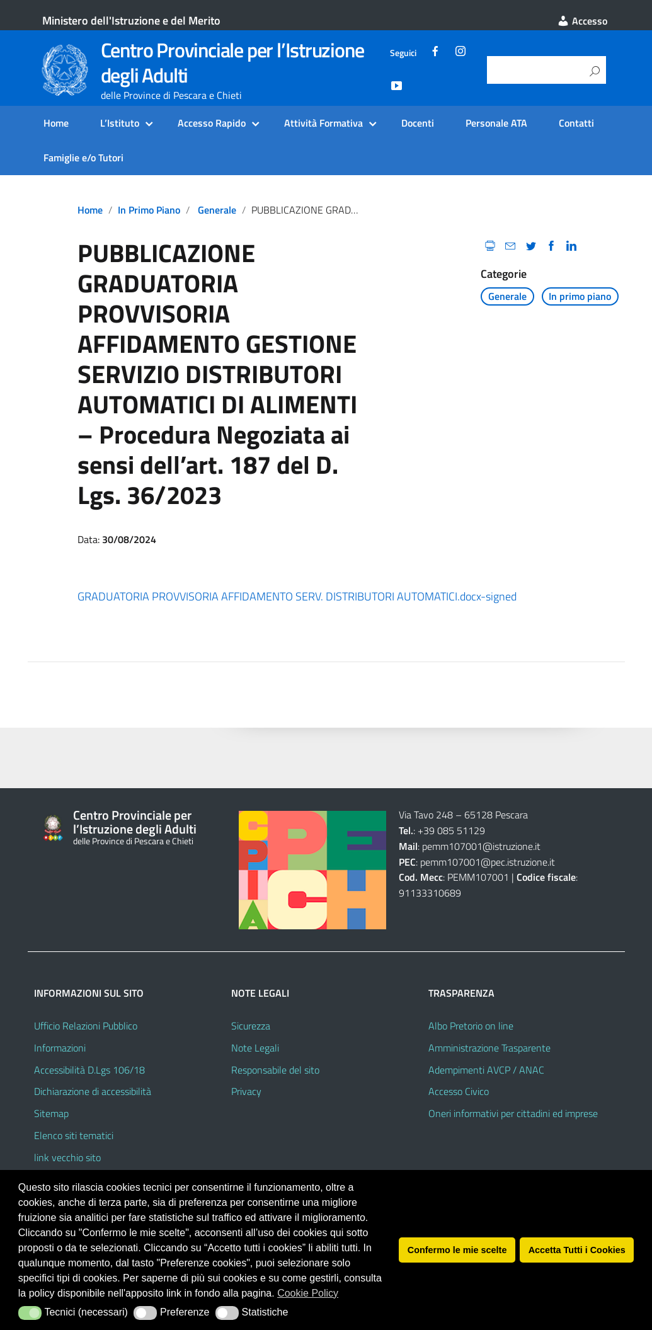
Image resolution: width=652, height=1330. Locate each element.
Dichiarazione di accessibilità (92, 1091)
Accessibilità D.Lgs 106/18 (89, 1069)
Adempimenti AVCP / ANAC (486, 1069)
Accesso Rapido (212, 122)
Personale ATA (496, 122)
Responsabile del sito (275, 1069)
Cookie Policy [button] (307, 1293)
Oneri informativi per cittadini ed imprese (513, 1113)
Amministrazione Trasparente (489, 1047)
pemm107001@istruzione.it (482, 846)
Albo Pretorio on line (470, 1025)
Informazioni (60, 1047)
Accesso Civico (458, 1091)
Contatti (576, 122)
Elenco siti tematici (73, 1135)
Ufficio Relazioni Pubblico (85, 1025)
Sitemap (51, 1113)
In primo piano (149, 209)
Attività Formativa (323, 122)
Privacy (246, 1091)
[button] (30, 1313)
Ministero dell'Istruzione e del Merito (131, 20)
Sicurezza (250, 1025)
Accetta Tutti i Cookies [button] (577, 1250)
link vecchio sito (67, 1157)
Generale (217, 209)
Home (56, 122)
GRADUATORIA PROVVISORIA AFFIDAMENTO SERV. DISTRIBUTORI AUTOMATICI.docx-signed (297, 596)
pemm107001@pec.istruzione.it (487, 861)
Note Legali (255, 1047)
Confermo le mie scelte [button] (457, 1250)
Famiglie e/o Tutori (83, 157)
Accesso (582, 20)
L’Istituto (119, 122)
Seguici (403, 53)
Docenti (417, 122)
